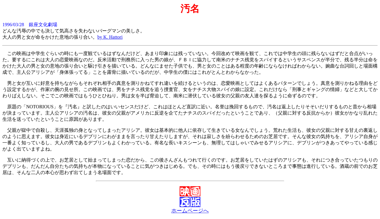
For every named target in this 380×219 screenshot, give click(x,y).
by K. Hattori (110, 37)
